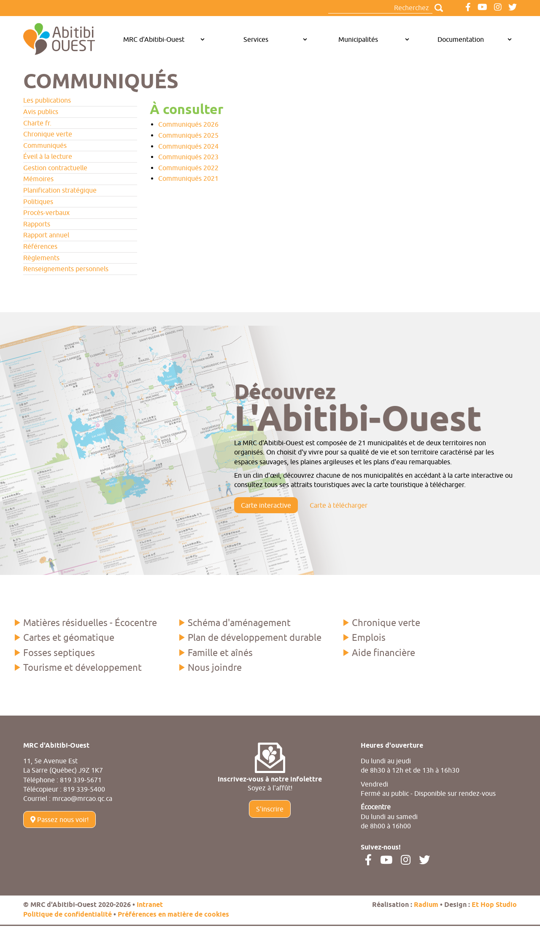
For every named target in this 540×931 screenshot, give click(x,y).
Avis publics (40, 111)
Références (40, 246)
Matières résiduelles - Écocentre (90, 622)
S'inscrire (270, 809)
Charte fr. (37, 123)
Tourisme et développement (82, 667)
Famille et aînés (220, 652)
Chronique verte (47, 134)
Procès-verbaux (46, 212)
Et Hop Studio (494, 905)
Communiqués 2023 (188, 157)
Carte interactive (266, 505)
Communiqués (45, 145)
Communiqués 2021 (188, 178)
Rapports (36, 224)
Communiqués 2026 (188, 124)
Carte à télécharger (338, 505)
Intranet (150, 905)
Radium (426, 905)
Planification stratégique (60, 190)
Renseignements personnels (65, 268)
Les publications (47, 100)
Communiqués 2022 (188, 168)
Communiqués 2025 (188, 135)
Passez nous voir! (59, 819)
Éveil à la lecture (47, 156)
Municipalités (358, 39)
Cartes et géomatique (68, 637)
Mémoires (38, 178)
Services (255, 39)
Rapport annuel (46, 235)
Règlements (41, 257)
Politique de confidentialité (67, 914)
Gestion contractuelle (55, 168)
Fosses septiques (59, 652)
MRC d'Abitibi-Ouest (153, 39)
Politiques (38, 201)
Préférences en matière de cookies (173, 914)
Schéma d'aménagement (239, 622)
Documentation (460, 39)
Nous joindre (215, 667)
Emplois (369, 637)
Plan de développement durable (254, 637)
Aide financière (383, 652)
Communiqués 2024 (188, 146)
